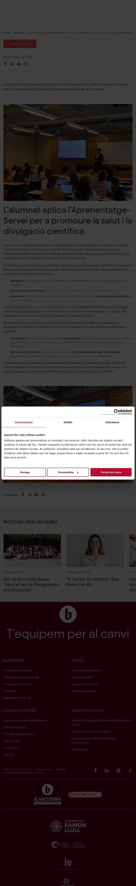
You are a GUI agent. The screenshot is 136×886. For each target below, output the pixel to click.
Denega (25, 472)
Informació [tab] (112, 422)
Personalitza (68, 472)
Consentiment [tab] (24, 422)
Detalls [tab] (68, 422)
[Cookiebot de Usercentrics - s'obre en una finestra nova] (116, 412)
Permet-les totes (111, 472)
